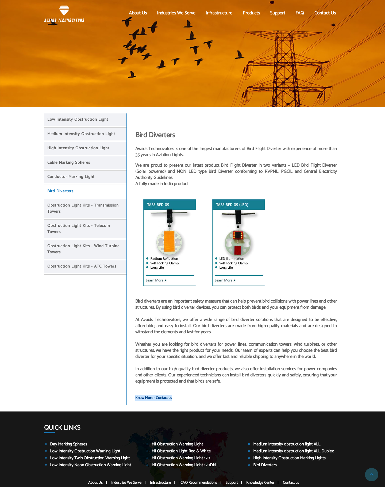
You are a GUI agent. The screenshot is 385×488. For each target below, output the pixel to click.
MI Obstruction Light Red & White (181, 452)
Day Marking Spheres (68, 445)
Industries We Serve (176, 13)
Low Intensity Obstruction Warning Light (85, 452)
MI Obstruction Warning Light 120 (181, 459)
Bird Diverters (61, 192)
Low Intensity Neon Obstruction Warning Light (90, 466)
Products (251, 13)
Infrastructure (219, 13)
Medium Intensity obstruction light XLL (286, 445)
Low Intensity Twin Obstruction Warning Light (90, 459)
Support (277, 13)
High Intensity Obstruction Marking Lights (289, 459)
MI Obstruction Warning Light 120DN (184, 466)
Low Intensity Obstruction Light (78, 120)
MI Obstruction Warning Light (177, 445)
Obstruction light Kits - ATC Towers (82, 267)
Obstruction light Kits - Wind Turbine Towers (84, 249)
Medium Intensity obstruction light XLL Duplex (293, 452)
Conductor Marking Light (71, 177)
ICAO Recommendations (198, 484)
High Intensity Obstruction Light (79, 149)
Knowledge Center (260, 484)
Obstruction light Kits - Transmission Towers (84, 209)
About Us (138, 13)
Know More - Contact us (153, 399)
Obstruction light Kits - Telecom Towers (79, 229)
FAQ (299, 13)
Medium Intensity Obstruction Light (82, 134)
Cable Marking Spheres (69, 163)
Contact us (325, 13)
